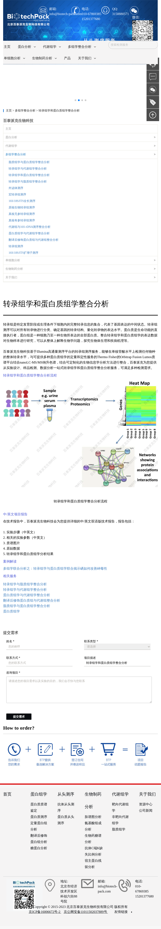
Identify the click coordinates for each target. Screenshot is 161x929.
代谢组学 (11, 145)
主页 (9, 110)
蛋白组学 (38, 794)
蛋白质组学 (11, 611)
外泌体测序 (16, 188)
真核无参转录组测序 (22, 213)
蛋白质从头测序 (65, 820)
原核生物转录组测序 (22, 207)
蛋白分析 (11, 137)
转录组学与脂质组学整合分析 (28, 181)
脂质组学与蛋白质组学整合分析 (29, 162)
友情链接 (123, 912)
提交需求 (19, 716)
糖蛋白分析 (38, 848)
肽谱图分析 (93, 817)
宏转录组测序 (17, 194)
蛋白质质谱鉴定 (38, 807)
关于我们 (11, 277)
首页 (7, 794)
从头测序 (65, 794)
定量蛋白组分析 (38, 826)
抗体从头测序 (65, 807)
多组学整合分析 (15, 154)
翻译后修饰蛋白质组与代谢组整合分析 (33, 239)
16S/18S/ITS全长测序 (22, 201)
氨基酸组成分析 (93, 826)
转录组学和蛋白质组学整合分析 (29, 175)
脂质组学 (118, 829)
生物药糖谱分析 (93, 839)
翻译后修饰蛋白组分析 (38, 839)
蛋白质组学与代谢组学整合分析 (29, 233)
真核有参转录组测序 (22, 220)
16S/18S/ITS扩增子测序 (23, 252)
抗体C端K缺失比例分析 (94, 851)
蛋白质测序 (38, 817)
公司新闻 (145, 810)
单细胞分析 (12, 260)
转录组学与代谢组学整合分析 (28, 168)
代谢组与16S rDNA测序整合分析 (30, 226)
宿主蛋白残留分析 (93, 864)
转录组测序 (16, 246)
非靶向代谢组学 (120, 820)
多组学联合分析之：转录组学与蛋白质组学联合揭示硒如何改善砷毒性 (55, 568)
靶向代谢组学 (120, 807)
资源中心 (145, 804)
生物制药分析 (14, 268)
